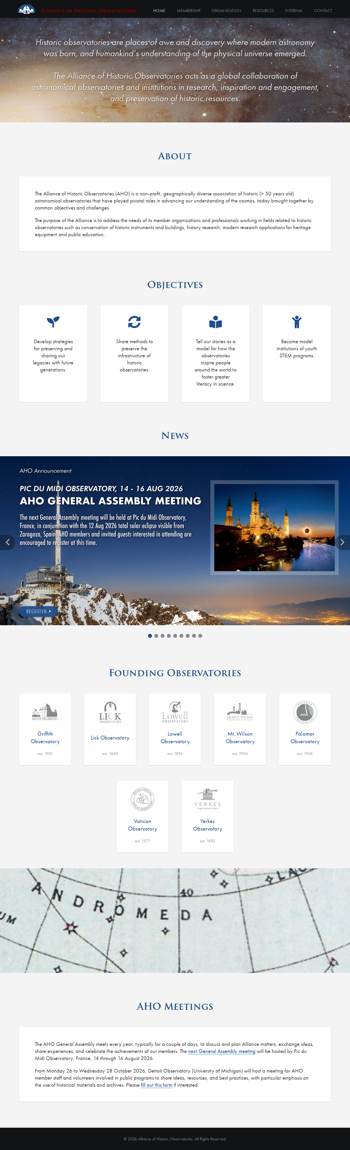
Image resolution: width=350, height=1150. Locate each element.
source (332, 112)
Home (159, 11)
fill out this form (156, 1084)
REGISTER (36, 611)
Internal (294, 11)
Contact (323, 11)
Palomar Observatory (305, 737)
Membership (188, 11)
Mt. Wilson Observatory (240, 737)
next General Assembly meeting (221, 1051)
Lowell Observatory (175, 737)
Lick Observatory (110, 737)
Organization (226, 11)
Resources (263, 11)
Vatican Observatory (142, 824)
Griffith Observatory (45, 737)
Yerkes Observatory (207, 824)
